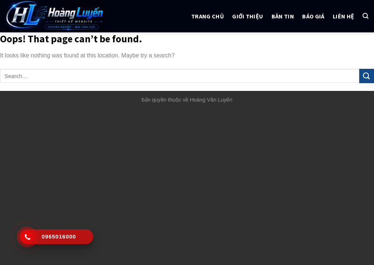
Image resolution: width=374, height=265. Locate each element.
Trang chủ (207, 16)
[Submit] (366, 76)
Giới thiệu (247, 16)
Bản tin (283, 16)
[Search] (365, 16)
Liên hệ (343, 16)
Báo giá (313, 16)
